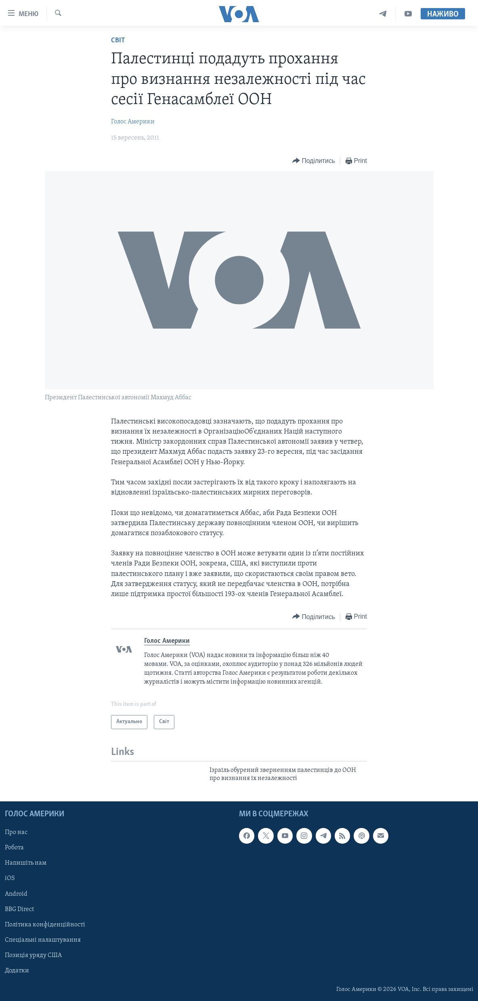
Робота (14, 848)
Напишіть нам (25, 863)
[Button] (313, 161)
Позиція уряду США (33, 955)
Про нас (16, 832)
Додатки (17, 970)
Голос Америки (133, 122)
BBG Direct (19, 909)
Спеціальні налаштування (43, 939)
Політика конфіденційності (45, 924)
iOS (10, 878)
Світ (118, 40)
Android (16, 893)
